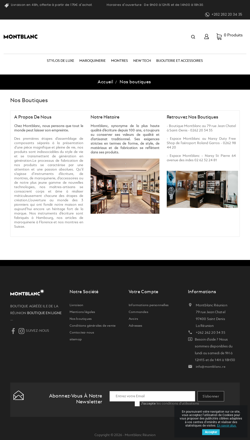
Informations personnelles (148, 305)
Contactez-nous (82, 332)
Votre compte (143, 292)
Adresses (135, 325)
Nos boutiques (81, 319)
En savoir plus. (227, 425)
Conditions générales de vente (93, 325)
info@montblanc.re (210, 366)
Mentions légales (82, 312)
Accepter (211, 432)
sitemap (76, 339)
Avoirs (133, 319)
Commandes (138, 312)
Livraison (76, 305)
